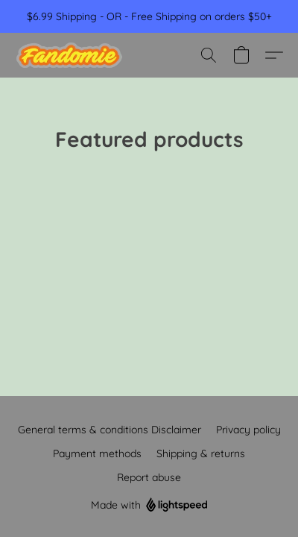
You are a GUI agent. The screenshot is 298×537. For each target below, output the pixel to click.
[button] (72, 55)
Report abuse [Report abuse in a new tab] (149, 477)
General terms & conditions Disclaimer (109, 429)
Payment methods (97, 453)
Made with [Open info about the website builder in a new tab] (149, 505)
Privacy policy (248, 429)
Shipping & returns (200, 453)
